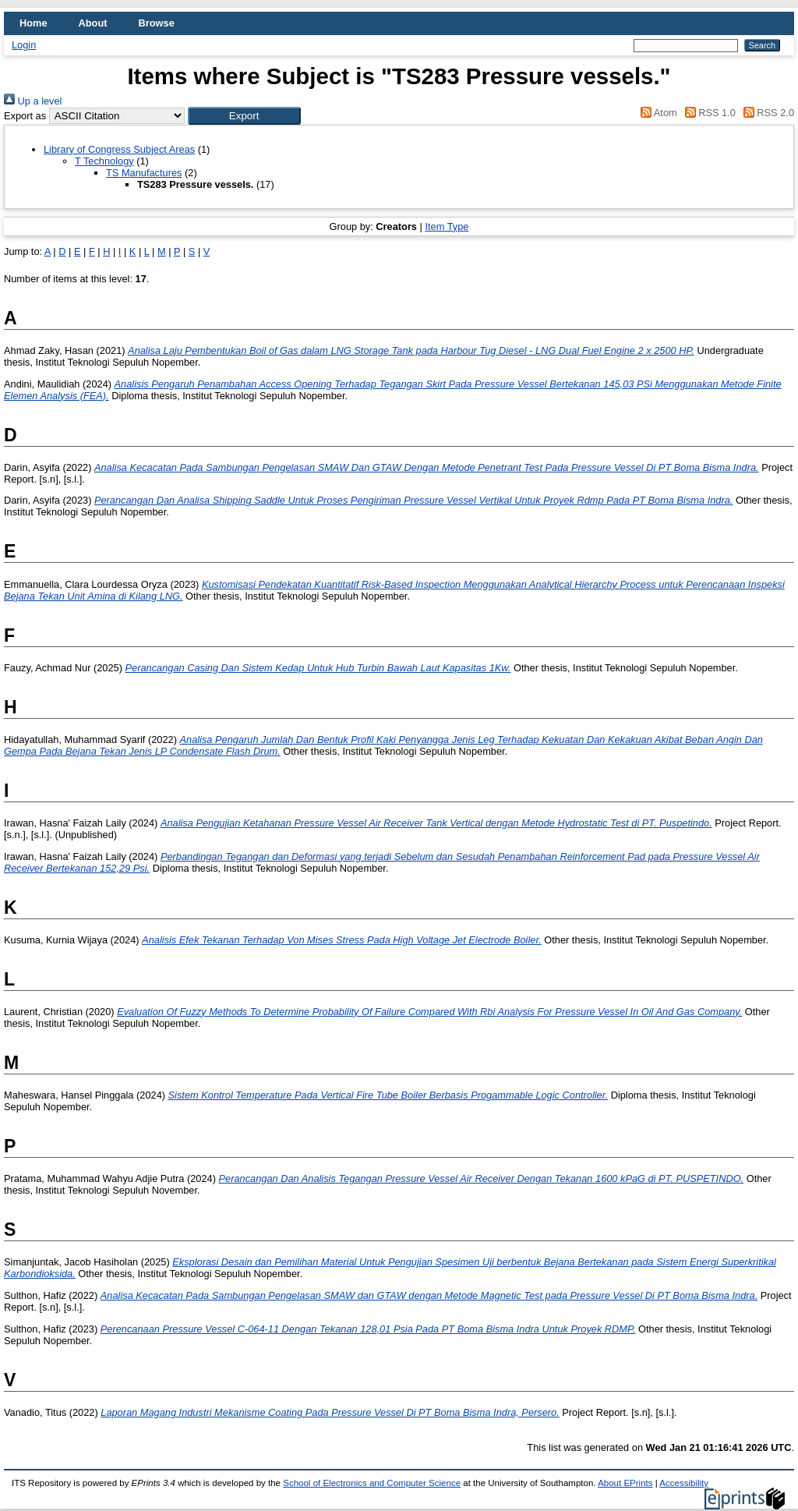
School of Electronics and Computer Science (372, 1483)
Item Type (446, 226)
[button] (244, 116)
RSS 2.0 (766, 113)
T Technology (104, 161)
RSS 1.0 (708, 113)
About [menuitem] (93, 23)
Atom (656, 113)
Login (24, 45)
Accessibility (683, 1483)
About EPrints (625, 1483)
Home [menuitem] (33, 23)
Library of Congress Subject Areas (119, 149)
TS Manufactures (144, 173)
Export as (25, 116)
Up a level (33, 101)
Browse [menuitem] (157, 23)
